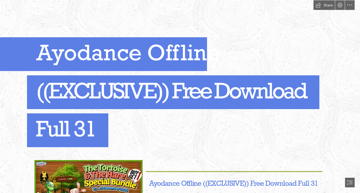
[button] (324, 5)
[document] (180, 96)
